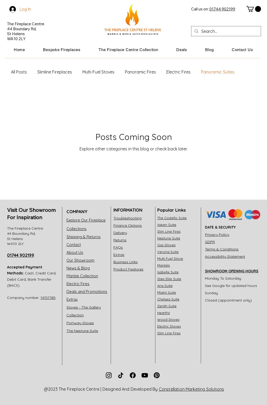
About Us (74, 252)
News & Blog (78, 268)
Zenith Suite (167, 306)
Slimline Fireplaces (54, 72)
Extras (118, 254)
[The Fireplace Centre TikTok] (121, 375)
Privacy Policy (217, 234)
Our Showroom (80, 260)
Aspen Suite (166, 225)
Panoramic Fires (140, 72)
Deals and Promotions (86, 291)
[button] (62, 50)
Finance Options (127, 225)
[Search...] (225, 31)
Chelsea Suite (168, 299)
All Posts (19, 72)
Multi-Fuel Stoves (98, 72)
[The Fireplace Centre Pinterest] (157, 375)
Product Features (128, 269)
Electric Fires (178, 72)
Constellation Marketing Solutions (191, 389)
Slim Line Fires (168, 231)
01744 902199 (20, 255)
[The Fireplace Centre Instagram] (109, 375)
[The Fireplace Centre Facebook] (133, 375)
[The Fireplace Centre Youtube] (145, 375)
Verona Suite (168, 252)
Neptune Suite (168, 238)
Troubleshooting (127, 218)
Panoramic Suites (217, 72)
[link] (253, 9)
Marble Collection (82, 275)
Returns (119, 240)
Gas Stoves (166, 245)
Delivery (120, 232)
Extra (72, 299)
